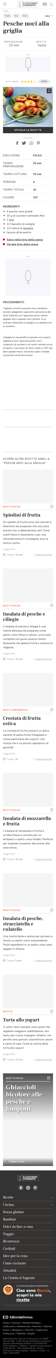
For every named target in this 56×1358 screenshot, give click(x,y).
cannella (28, 228)
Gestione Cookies (37, 1350)
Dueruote (16, 1323)
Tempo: (15, 554)
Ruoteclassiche (23, 1326)
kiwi (11, 220)
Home (6, 11)
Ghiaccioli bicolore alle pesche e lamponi (24, 1098)
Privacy (40, 1348)
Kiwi (16, 16)
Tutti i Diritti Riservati (26, 1348)
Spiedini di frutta (21, 515)
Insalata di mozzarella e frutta (27, 821)
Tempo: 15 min (15, 1162)
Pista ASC (29, 1330)
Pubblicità (21, 1333)
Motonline (37, 1326)
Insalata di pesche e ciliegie (24, 617)
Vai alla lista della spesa (22, 244)
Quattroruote (9, 1326)
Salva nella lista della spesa (25, 239)
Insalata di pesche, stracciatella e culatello (23, 923)
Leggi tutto (9, 549)
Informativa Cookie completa (15, 1350)
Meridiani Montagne (31, 1323)
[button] (49, 16)
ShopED (31, 1333)
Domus (6, 1323)
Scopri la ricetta (43, 554)
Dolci (25, 16)
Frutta (7, 16)
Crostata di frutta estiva (22, 721)
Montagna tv (17, 1330)
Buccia (43, 1290)
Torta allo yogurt (21, 1020)
